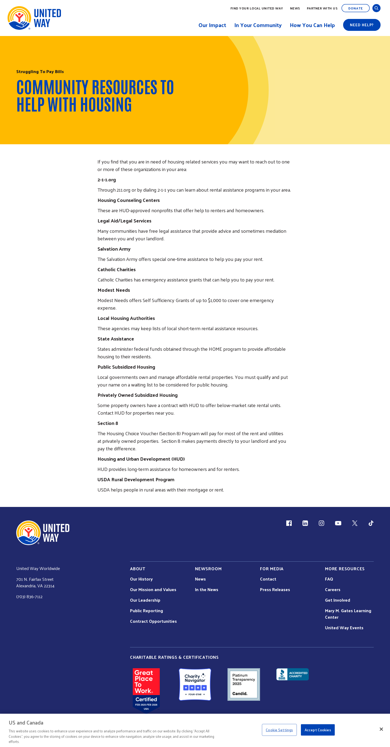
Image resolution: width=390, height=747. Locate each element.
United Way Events (344, 627)
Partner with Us (322, 8)
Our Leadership (145, 600)
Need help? (362, 24)
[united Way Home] (42, 532)
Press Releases (275, 589)
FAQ (329, 579)
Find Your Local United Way (256, 8)
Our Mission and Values (153, 589)
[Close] (381, 729)
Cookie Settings (279, 730)
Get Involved (337, 600)
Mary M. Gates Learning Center (348, 613)
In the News (206, 589)
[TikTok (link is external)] (371, 523)
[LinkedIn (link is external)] (305, 523)
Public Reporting (146, 610)
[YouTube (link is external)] (338, 523)
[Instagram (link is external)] (321, 523)
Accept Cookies (318, 730)
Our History (141, 579)
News (295, 8)
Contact (268, 579)
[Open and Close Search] (376, 8)
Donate (355, 8)
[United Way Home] (34, 18)
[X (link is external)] (355, 523)
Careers (332, 589)
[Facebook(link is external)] (289, 523)
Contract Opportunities (153, 621)
